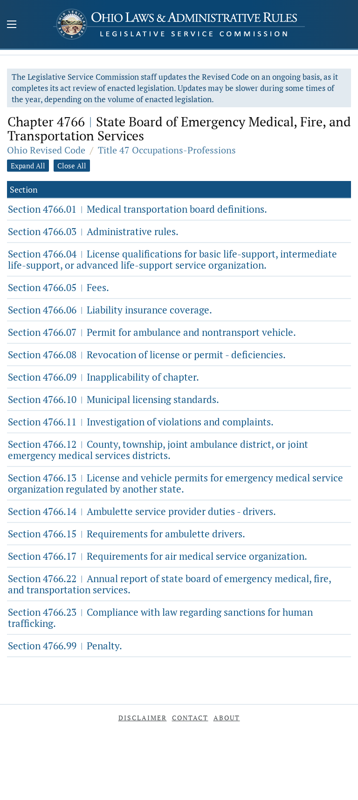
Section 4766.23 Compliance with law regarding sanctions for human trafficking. (160, 617)
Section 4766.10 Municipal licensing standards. (113, 399)
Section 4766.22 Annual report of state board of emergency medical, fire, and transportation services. (169, 584)
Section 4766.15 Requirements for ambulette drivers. (126, 533)
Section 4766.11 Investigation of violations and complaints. (141, 421)
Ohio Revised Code (46, 150)
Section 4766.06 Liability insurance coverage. (110, 309)
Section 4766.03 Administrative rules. (93, 231)
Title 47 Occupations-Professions (167, 150)
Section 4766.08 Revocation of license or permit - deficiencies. (147, 354)
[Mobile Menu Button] (11, 25)
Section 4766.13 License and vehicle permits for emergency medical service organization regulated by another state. (175, 483)
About (226, 717)
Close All (71, 165)
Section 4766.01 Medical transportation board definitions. (137, 209)
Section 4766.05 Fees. (58, 287)
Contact (190, 717)
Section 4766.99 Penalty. (65, 645)
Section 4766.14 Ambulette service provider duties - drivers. (142, 511)
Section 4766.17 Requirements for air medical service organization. (157, 556)
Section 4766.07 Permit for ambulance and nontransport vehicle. (152, 332)
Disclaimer (142, 717)
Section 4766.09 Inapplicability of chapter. (103, 376)
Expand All (28, 165)
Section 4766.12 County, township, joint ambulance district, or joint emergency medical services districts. (158, 450)
